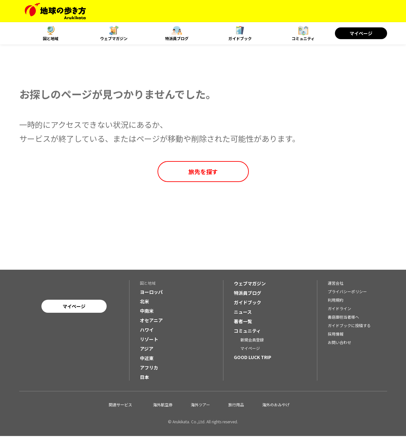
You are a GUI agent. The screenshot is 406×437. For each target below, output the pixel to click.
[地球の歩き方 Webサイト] (55, 11)
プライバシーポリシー (347, 292)
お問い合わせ (339, 343)
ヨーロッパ (151, 293)
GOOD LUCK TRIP (252, 358)
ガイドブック (240, 38)
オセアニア (151, 321)
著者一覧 (243, 322)
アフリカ (149, 368)
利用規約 (335, 301)
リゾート (149, 340)
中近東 (147, 359)
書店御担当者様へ (343, 318)
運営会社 (335, 284)
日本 (144, 378)
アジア (146, 349)
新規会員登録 (252, 340)
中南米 (147, 312)
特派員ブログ (176, 38)
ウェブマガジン (114, 38)
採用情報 (335, 335)
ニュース (243, 312)
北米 (144, 302)
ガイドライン (339, 309)
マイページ (361, 33)
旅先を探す (203, 171)
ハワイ (147, 330)
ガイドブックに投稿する (349, 326)
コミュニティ (303, 38)
